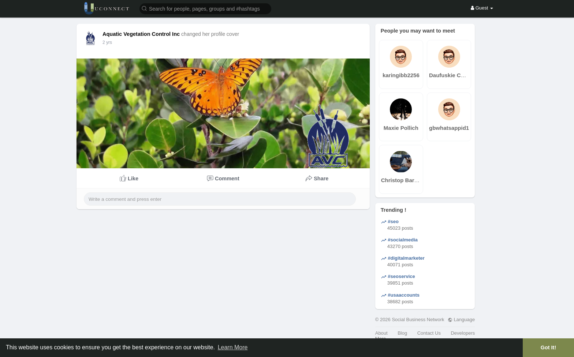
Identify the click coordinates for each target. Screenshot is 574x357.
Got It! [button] (548, 347)
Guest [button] (482, 8)
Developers (463, 333)
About (381, 333)
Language (461, 319)
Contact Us (429, 333)
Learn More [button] (233, 347)
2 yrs (107, 42)
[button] (205, 8)
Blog (402, 333)
